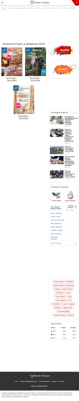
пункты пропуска (61, 300)
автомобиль (56, 304)
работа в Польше (67, 289)
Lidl (70, 300)
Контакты (61, 381)
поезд (69, 296)
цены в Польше (60, 296)
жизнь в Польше (59, 281)
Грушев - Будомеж (56, 227)
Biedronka (59, 293)
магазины (70, 281)
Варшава (70, 315)
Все (74, 113)
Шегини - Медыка (56, 234)
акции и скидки (58, 285)
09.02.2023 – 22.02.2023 (35, 79)
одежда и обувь (67, 308)
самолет (68, 293)
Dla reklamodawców (44, 381)
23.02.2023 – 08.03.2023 (23, 117)
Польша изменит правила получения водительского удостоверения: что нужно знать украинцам (70, 161)
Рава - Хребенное (56, 223)
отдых (64, 304)
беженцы (57, 308)
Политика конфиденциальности (28, 381)
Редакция (54, 381)
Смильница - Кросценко (54, 238)
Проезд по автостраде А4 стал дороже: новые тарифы (69, 149)
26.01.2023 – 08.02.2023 (11, 79)
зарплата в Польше (59, 315)
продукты (72, 304)
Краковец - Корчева (57, 230)
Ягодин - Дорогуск (56, 213)
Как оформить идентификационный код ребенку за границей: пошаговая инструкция (71, 120)
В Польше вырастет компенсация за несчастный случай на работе (70, 174)
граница (57, 289)
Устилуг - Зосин (55, 217)
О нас (16, 381)
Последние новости (59, 113)
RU (77, 2)
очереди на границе (63, 311)
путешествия (69, 285)
